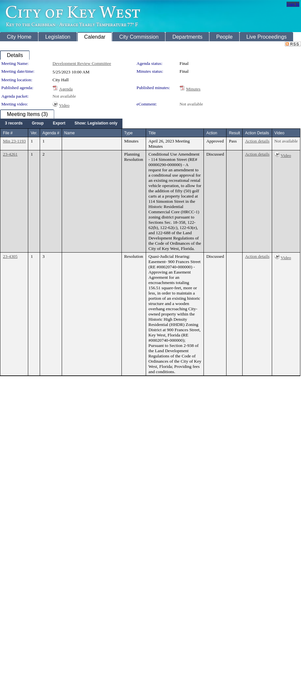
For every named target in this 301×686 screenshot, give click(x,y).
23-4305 (10, 256)
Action (211, 133)
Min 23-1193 (14, 141)
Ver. (34, 133)
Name (69, 133)
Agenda (66, 88)
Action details (257, 141)
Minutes (193, 88)
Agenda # (50, 133)
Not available (64, 96)
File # (7, 133)
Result (234, 133)
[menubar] (61, 123)
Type (128, 133)
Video (64, 105)
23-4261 (10, 154)
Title (152, 133)
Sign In (293, 4)
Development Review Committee (82, 63)
